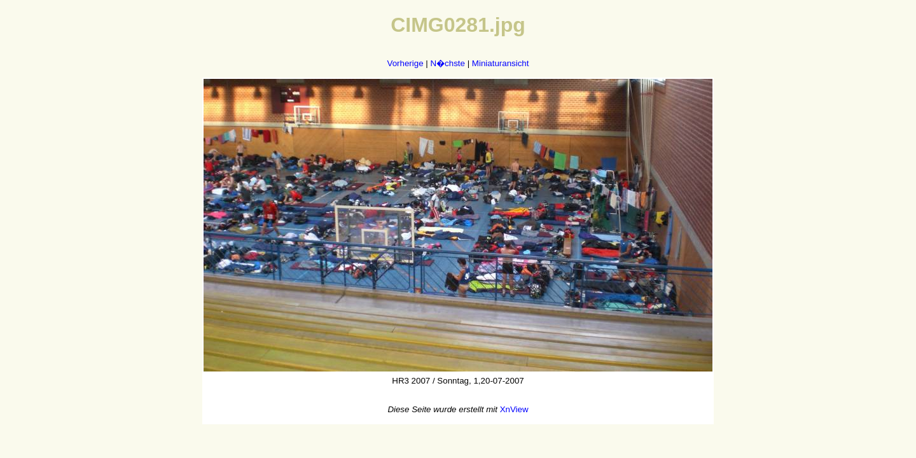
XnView (514, 409)
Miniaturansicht (500, 63)
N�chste (447, 63)
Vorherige (405, 63)
